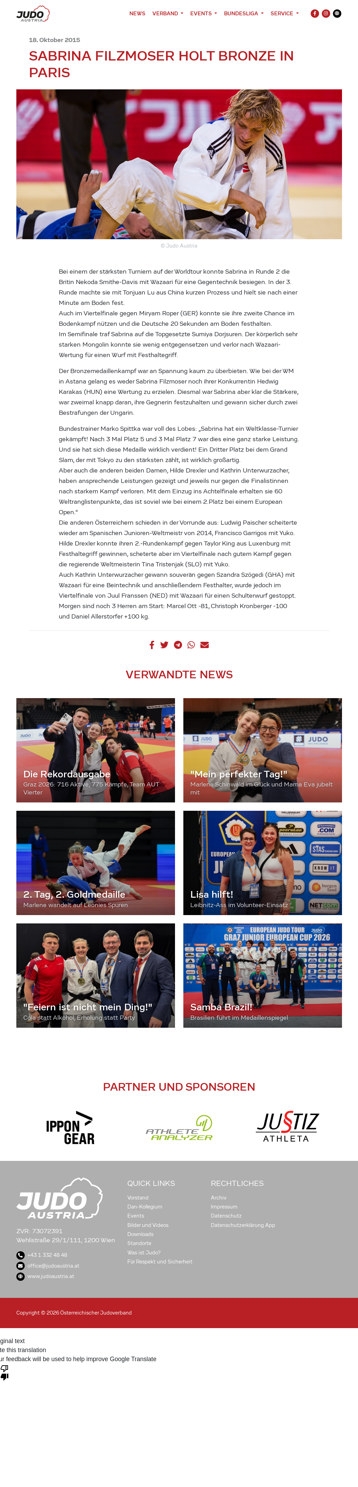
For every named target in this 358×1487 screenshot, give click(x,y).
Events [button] (201, 13)
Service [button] (283, 13)
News (137, 13)
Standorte (139, 1243)
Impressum (224, 1207)
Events (135, 1216)
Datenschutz (226, 1216)
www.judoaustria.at (45, 1276)
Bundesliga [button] (242, 13)
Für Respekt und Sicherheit (159, 1262)
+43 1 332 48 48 (41, 1255)
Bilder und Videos (147, 1225)
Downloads (140, 1234)
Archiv (218, 1198)
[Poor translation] (4, 1372)
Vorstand (138, 1198)
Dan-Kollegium (144, 1207)
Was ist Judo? (144, 1253)
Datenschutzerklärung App (243, 1225)
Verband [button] (165, 13)
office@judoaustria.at (47, 1266)
